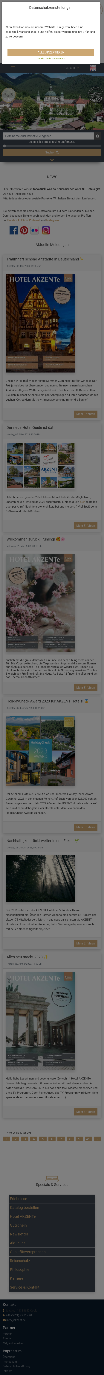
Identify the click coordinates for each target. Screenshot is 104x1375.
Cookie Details (44, 58)
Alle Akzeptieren (51, 52)
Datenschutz (58, 58)
